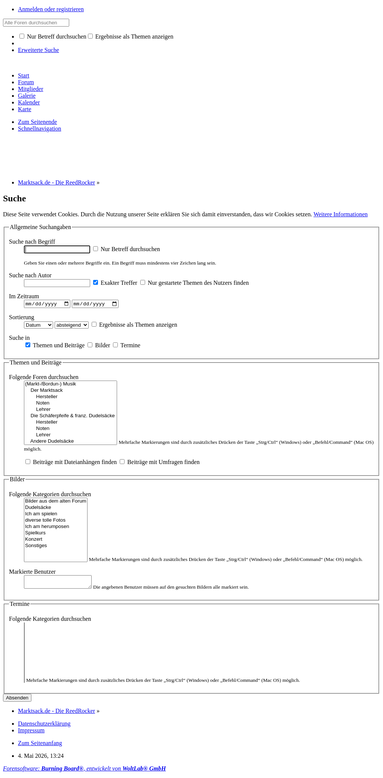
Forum (26, 82)
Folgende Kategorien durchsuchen (50, 495)
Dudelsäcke (55, 509)
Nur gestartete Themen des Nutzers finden (194, 283)
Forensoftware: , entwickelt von (84, 771)
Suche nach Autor (30, 275)
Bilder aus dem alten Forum (55, 502)
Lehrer (70, 411)
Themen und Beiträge (55, 346)
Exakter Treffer (115, 283)
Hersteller (70, 398)
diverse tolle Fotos (55, 521)
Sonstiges (55, 547)
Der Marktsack (70, 391)
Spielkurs (55, 534)
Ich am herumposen (55, 528)
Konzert (55, 540)
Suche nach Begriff (32, 241)
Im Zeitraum (24, 296)
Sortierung (21, 318)
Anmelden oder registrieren (51, 9)
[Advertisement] (139, 155)
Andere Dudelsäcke (70, 442)
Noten (70, 404)
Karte (24, 109)
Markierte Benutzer (32, 573)
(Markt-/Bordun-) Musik (70, 385)
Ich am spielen (55, 515)
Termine (126, 346)
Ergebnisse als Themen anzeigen (131, 36)
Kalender (29, 102)
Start (23, 75)
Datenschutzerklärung (44, 726)
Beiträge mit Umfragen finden (159, 463)
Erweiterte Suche (38, 50)
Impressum (31, 733)
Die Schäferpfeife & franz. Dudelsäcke (70, 417)
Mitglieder (30, 89)
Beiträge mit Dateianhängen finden (71, 463)
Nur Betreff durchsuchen (52, 36)
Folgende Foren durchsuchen (44, 378)
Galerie (27, 95)
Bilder (99, 346)
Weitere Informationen (340, 214)
